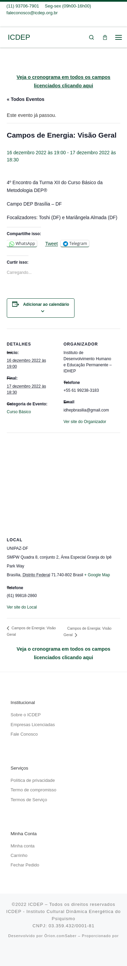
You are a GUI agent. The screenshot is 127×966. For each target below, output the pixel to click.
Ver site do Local (22, 607)
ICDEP (35, 904)
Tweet (51, 243)
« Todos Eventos (25, 99)
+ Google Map (97, 575)
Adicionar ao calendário (46, 304)
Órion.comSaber (60, 936)
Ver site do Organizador (85, 421)
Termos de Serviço (28, 799)
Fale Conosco (24, 734)
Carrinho (18, 855)
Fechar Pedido (24, 864)
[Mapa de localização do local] (63, 482)
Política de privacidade (32, 780)
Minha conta (22, 845)
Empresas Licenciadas (32, 724)
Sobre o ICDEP (25, 714)
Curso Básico (19, 411)
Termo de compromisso (33, 789)
